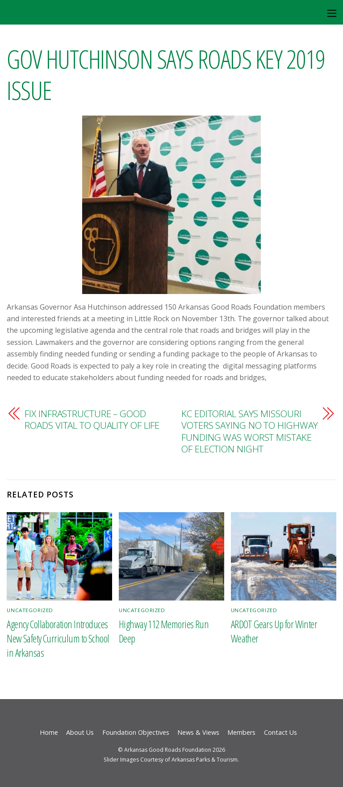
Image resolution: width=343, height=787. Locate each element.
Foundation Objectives (135, 732)
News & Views (198, 732)
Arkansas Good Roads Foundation (167, 750)
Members (241, 732)
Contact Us (280, 732)
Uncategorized (30, 610)
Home (49, 732)
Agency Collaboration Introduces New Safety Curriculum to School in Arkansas (58, 638)
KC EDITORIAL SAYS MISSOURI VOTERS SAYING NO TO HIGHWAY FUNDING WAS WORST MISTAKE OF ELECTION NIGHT (249, 431)
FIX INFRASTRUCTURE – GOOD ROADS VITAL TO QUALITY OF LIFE (92, 419)
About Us (80, 732)
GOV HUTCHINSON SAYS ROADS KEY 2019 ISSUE (166, 74)
